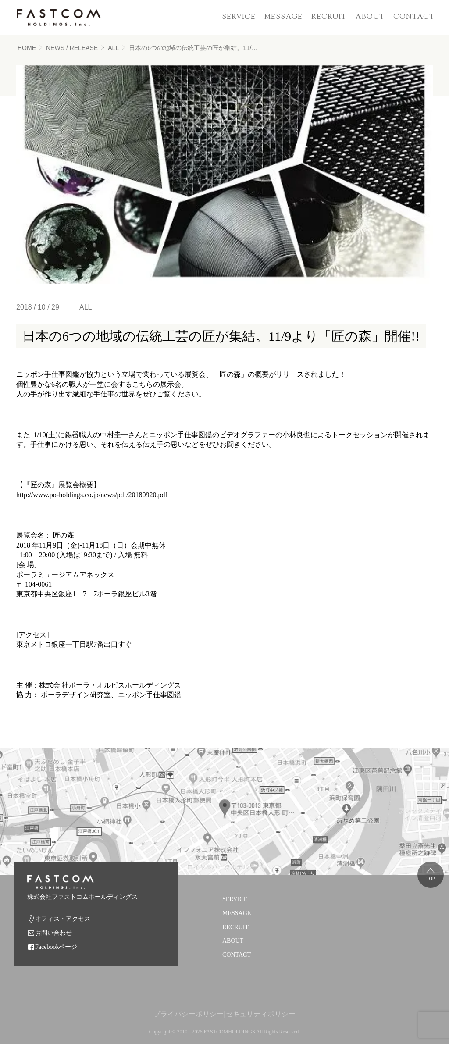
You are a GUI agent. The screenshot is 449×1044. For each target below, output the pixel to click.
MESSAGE (283, 17)
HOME (27, 47)
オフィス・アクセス (62, 919)
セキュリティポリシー (260, 1014)
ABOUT (370, 17)
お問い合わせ (53, 933)
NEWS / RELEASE (72, 47)
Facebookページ (56, 947)
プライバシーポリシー (188, 1014)
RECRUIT (328, 17)
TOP (431, 878)
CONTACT (414, 17)
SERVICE (239, 17)
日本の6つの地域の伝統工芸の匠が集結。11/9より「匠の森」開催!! (194, 47)
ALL (113, 47)
